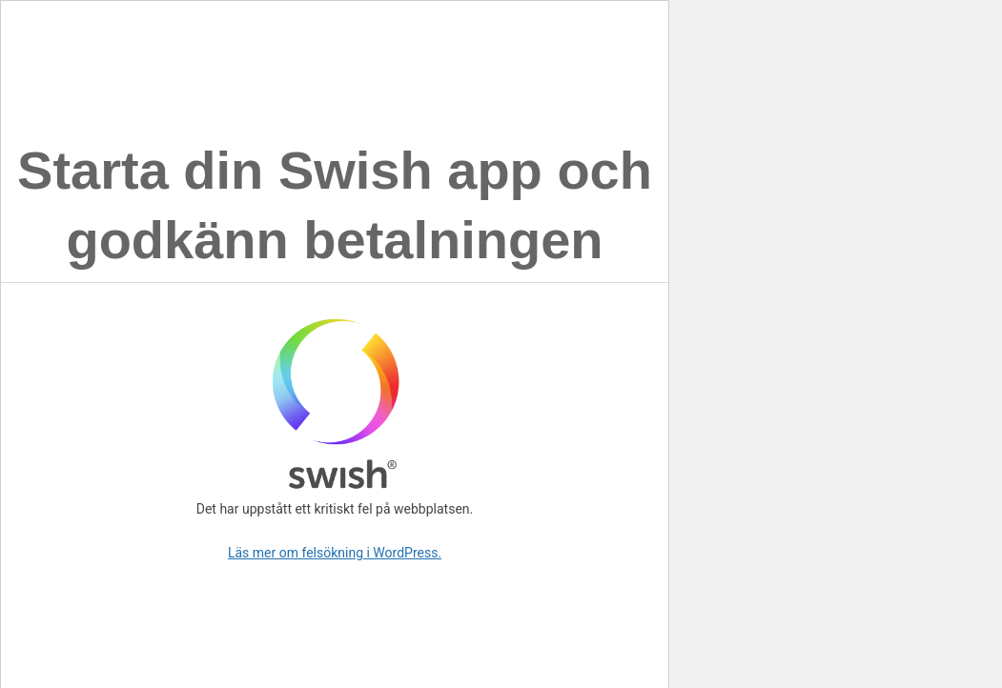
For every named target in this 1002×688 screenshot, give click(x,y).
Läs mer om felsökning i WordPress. (334, 552)
